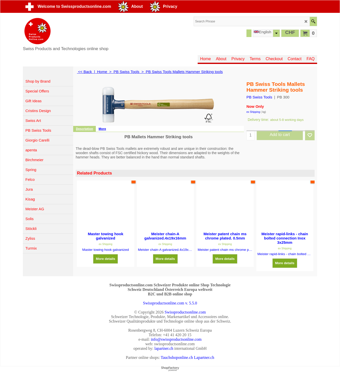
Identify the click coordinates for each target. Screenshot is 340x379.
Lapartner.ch (204, 357)
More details (105, 259)
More (102, 129)
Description (84, 129)
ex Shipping (253, 112)
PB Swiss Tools (259, 97)
